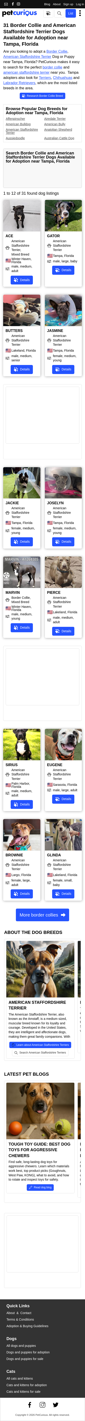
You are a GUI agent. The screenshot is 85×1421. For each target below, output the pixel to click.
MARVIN (12, 592)
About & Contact (18, 1313)
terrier (45, 72)
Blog (47, 4)
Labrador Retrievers (19, 83)
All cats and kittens (19, 1378)
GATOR (53, 236)
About (57, 4)
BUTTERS (14, 331)
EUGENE (55, 765)
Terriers (45, 78)
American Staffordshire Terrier (22, 131)
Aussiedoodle (15, 138)
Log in (80, 4)
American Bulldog (18, 124)
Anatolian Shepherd (58, 129)
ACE (9, 236)
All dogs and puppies (21, 1346)
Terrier (46, 57)
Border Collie (56, 51)
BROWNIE (14, 855)
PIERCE (54, 592)
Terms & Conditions (20, 1319)
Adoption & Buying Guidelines (27, 1326)
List (70, 13)
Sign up (68, 4)
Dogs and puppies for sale (24, 1359)
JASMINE (55, 331)
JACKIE (12, 503)
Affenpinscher (15, 119)
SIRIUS (11, 765)
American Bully (54, 124)
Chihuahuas (62, 78)
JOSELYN (55, 503)
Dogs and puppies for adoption (28, 1352)
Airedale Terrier (55, 119)
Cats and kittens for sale (23, 1391)
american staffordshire (21, 72)
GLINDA (54, 855)
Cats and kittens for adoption (26, 1385)
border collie (52, 67)
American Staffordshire (22, 57)
